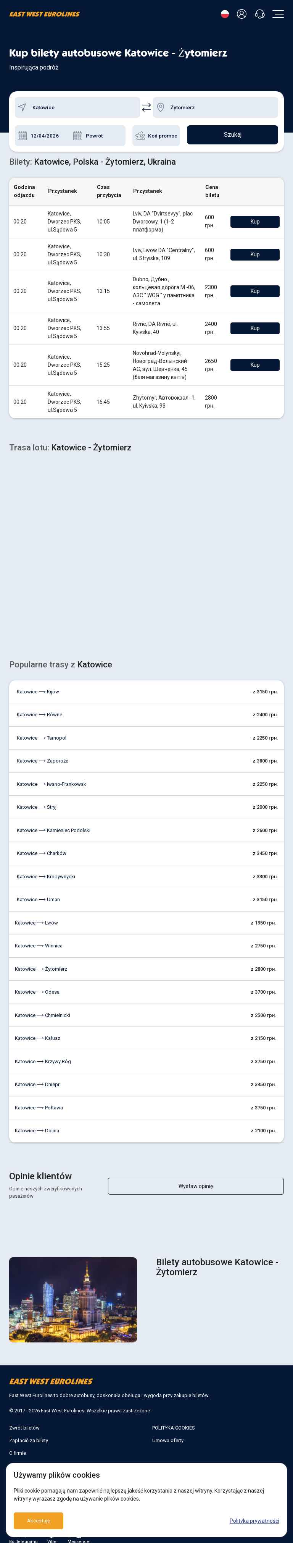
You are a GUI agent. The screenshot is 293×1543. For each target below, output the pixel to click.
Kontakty (19, 1450)
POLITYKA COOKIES (173, 1412)
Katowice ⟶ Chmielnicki (42, 1007)
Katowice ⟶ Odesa (37, 984)
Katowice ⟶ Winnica (39, 938)
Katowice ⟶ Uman (38, 891)
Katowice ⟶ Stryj (36, 799)
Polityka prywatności (254, 1521)
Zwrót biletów (24, 1412)
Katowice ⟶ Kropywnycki (46, 868)
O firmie (17, 1438)
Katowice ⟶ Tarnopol (41, 730)
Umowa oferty (168, 1425)
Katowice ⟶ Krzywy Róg (43, 1053)
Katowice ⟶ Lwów (36, 915)
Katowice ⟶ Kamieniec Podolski (53, 822)
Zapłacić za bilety (28, 1425)
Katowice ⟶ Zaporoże (42, 753)
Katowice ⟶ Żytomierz (41, 961)
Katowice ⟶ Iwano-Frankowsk (51, 776)
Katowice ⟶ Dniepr (37, 1076)
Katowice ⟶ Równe (39, 706)
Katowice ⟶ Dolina (37, 1122)
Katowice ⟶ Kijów (38, 683)
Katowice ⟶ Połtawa (39, 1100)
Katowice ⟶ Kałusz (37, 1030)
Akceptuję (39, 1521)
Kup (260, 222)
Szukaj (232, 135)
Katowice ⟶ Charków (41, 845)
